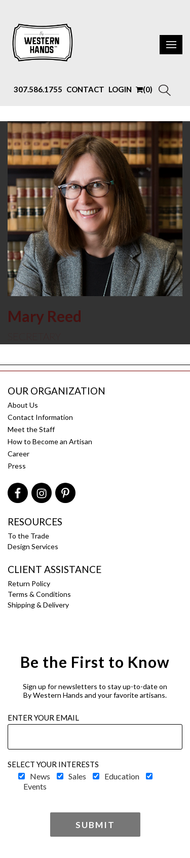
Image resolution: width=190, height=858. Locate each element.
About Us (23, 405)
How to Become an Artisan (50, 441)
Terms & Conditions (39, 594)
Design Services (33, 546)
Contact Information (40, 417)
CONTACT (85, 89)
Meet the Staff (31, 429)
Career (18, 453)
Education (121, 776)
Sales (77, 776)
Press (17, 465)
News (40, 776)
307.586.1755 (38, 89)
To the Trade (28, 535)
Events (35, 786)
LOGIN (120, 89)
